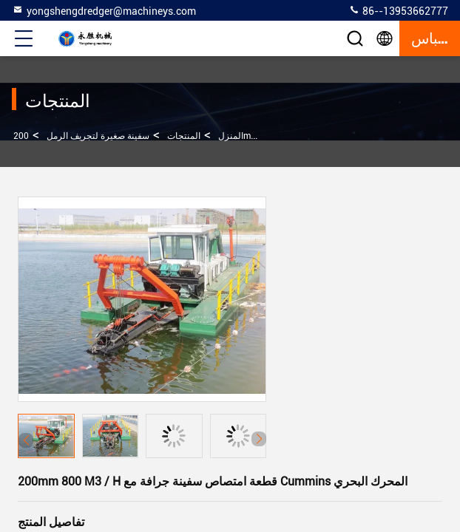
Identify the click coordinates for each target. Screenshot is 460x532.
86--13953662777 (398, 10)
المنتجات (183, 136)
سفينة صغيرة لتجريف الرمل (98, 136)
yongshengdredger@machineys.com (104, 10)
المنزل (230, 136)
